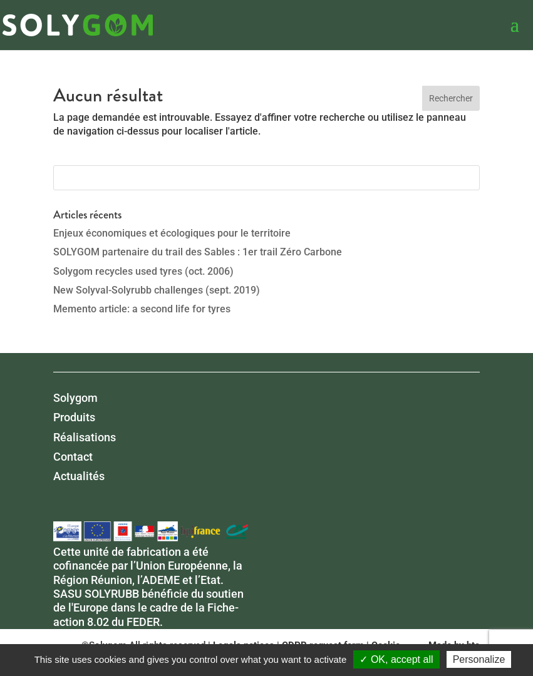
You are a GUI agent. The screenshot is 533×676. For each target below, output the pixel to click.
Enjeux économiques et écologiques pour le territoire (172, 233)
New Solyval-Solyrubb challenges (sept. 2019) (156, 290)
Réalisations (84, 437)
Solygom (75, 397)
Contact (73, 456)
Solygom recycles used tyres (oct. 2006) (143, 271)
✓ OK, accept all (396, 659)
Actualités (79, 476)
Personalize (479, 659)
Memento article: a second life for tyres (141, 309)
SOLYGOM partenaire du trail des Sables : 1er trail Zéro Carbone (197, 252)
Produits (74, 417)
